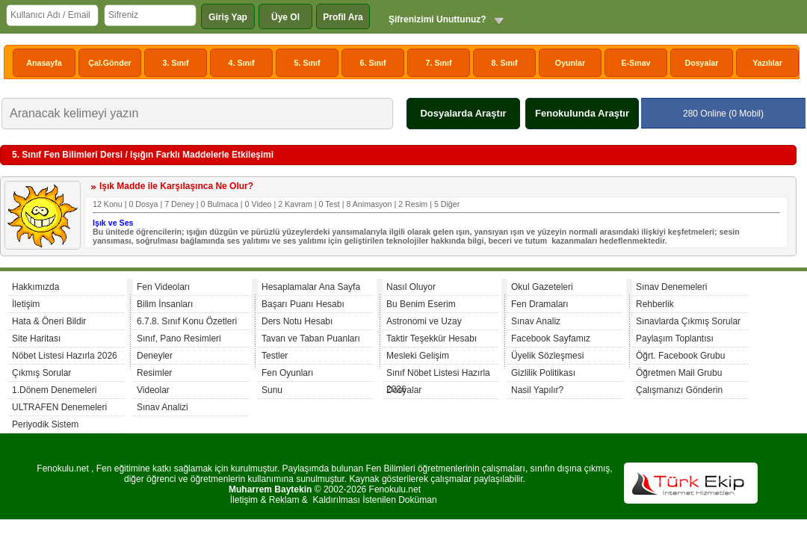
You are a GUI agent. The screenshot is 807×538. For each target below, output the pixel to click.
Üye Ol (285, 17)
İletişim (26, 304)
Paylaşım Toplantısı (675, 338)
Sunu (272, 390)
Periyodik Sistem (45, 424)
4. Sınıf (242, 62)
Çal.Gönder (109, 62)
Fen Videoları (163, 287)
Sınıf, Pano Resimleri (179, 338)
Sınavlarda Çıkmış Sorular (688, 321)
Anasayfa (43, 62)
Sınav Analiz (535, 321)
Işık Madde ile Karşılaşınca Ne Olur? (176, 186)
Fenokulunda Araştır (582, 113)
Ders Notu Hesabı (297, 321)
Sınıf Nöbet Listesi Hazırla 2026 (438, 375)
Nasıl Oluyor (411, 287)
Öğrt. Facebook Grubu (680, 355)
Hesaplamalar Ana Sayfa (311, 287)
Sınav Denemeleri (671, 287)
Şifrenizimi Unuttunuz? (437, 19)
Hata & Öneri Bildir (49, 321)
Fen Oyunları (287, 373)
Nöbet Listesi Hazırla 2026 (64, 355)
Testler (275, 355)
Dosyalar (701, 62)
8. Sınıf (505, 62)
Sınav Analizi (162, 407)
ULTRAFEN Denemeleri (59, 407)
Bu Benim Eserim (421, 304)
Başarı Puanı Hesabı (303, 304)
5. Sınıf (307, 62)
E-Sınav (635, 62)
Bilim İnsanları (165, 304)
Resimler (154, 373)
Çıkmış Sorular (41, 373)
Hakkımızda (35, 287)
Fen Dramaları (540, 304)
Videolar (153, 390)
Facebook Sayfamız (550, 338)
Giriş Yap (227, 17)
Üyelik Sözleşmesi (547, 355)
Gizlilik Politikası (543, 373)
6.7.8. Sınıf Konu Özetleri (187, 321)
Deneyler (155, 355)
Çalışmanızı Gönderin (679, 390)
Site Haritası (36, 338)
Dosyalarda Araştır (463, 113)
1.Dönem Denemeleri (54, 390)
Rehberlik (655, 304)
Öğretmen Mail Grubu (679, 373)
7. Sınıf (439, 62)
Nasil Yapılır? (537, 390)
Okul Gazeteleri (542, 287)
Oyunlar (570, 62)
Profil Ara (343, 17)
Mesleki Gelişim (417, 355)
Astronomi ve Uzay (424, 321)
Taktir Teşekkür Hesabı (431, 338)
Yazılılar (767, 62)
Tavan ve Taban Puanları (311, 338)
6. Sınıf (373, 62)
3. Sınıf (176, 62)
